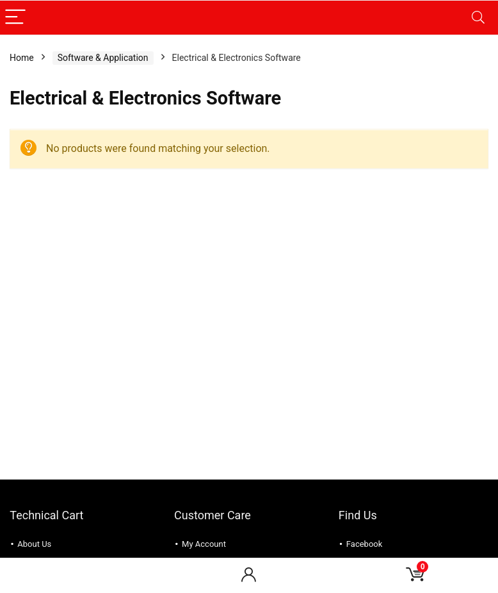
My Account (204, 544)
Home (22, 58)
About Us (34, 544)
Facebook (364, 544)
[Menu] (15, 18)
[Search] (478, 18)
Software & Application (103, 58)
